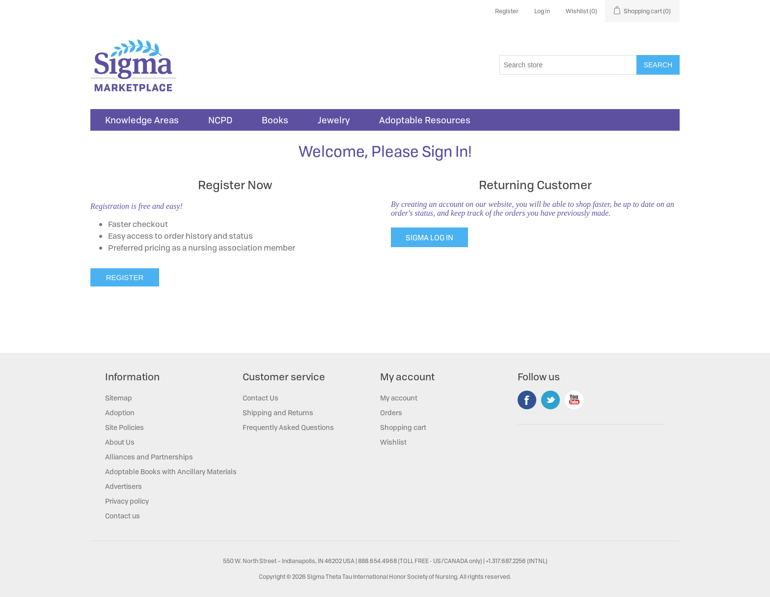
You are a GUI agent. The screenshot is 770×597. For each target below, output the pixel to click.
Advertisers (123, 486)
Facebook (527, 400)
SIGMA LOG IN (429, 237)
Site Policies (124, 427)
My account (398, 397)
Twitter (550, 400)
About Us (120, 442)
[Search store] (568, 65)
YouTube (574, 400)
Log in (542, 11)
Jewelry (334, 120)
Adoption (120, 412)
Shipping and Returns (278, 412)
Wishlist (393, 442)
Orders (391, 412)
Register (507, 11)
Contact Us (260, 397)
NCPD (220, 120)
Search (658, 65)
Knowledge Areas (142, 120)
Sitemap (118, 397)
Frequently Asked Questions (288, 427)
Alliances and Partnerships (149, 456)
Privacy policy (127, 501)
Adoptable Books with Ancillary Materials (171, 471)
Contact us (122, 515)
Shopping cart (403, 427)
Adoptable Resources (424, 120)
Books (275, 120)
